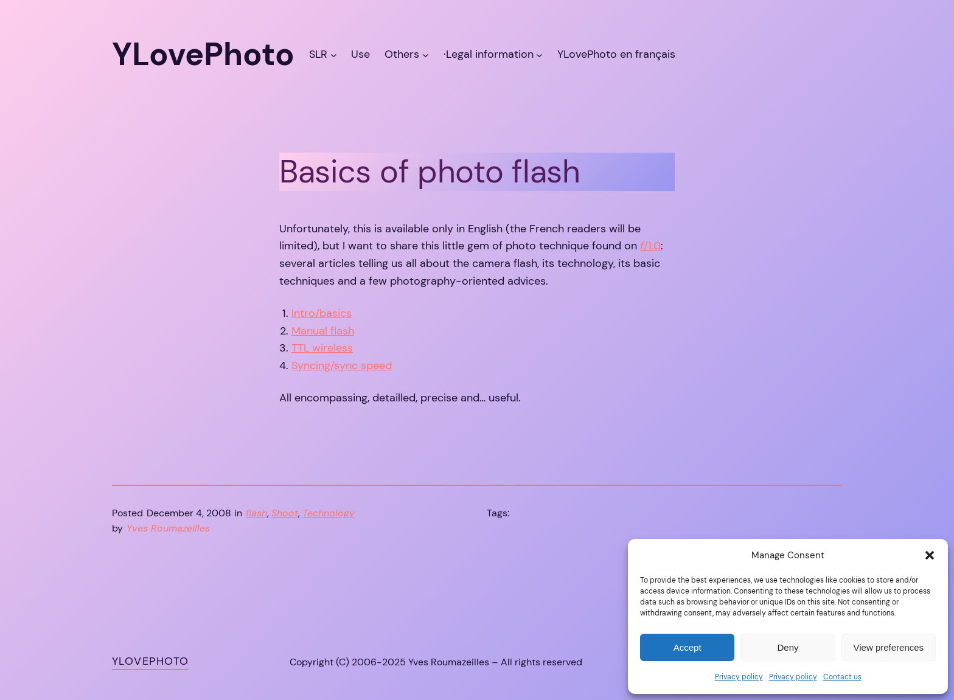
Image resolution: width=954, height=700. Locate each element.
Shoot (284, 513)
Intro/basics (321, 313)
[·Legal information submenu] (539, 54)
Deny (787, 647)
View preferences (889, 647)
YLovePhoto (150, 661)
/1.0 (650, 245)
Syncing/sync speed (341, 365)
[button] (930, 555)
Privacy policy (739, 677)
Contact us (842, 677)
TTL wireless (322, 348)
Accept (688, 647)
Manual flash (322, 331)
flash (256, 513)
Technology (328, 513)
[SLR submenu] (333, 54)
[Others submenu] (425, 54)
